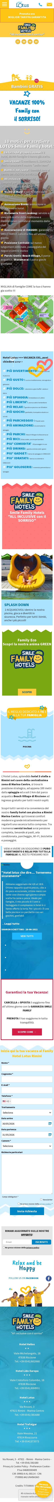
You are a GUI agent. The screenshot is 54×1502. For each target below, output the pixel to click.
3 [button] (24, 756)
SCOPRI (27, 692)
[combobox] (6, 1101)
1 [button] (16, 756)
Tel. (27, 1462)
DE (36, 41)
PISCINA (27, 746)
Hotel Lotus (27, 1397)
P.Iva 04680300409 (27, 1470)
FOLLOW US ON (24, 1278)
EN (24, 41)
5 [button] (33, 756)
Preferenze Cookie (40, 1466)
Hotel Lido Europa (27, 1371)
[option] (27, 82)
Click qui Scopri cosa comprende (44, 1489)
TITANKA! (29, 1485)
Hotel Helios (27, 1344)
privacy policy (45, 1204)
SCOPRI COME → (27, 1032)
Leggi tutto (11, 923)
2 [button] (20, 756)
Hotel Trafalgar (27, 1424)
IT (18, 41)
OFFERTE (26, 1234)
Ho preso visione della (22, 1247)
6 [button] (37, 756)
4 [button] (29, 756)
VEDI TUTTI (27, 936)
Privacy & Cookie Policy (15, 1466)
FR (30, 41)
